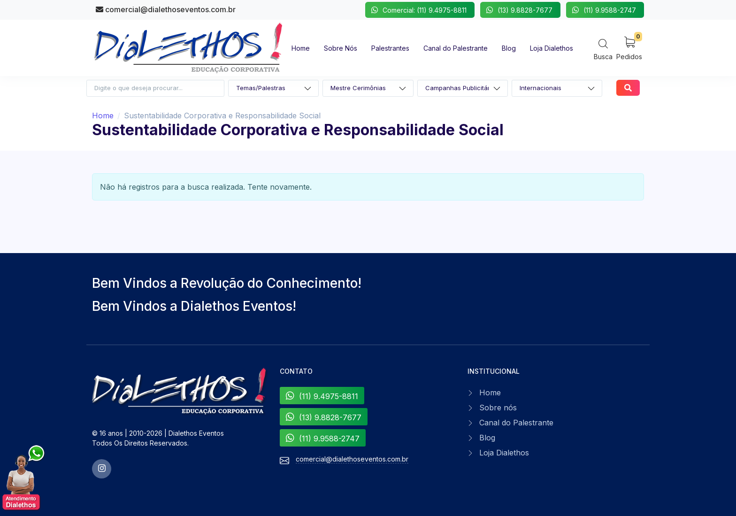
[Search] (603, 49)
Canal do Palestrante (516, 422)
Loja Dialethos (504, 452)
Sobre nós (498, 407)
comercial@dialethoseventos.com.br (166, 9)
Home (103, 115)
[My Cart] (629, 48)
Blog (487, 437)
